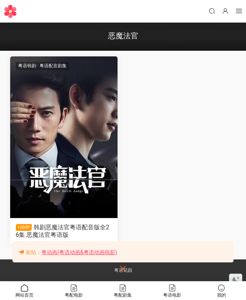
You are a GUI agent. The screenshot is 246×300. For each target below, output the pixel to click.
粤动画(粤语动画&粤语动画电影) (79, 252)
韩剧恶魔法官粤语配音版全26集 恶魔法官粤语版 (63, 231)
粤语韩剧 (27, 65)
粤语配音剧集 (53, 65)
